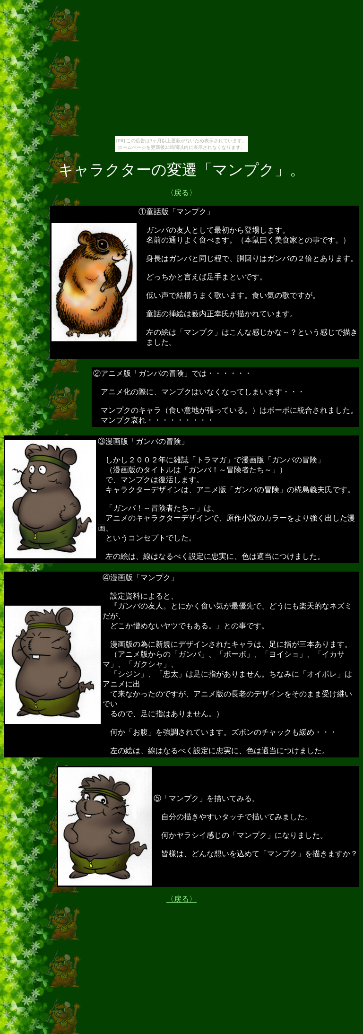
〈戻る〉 (181, 193)
